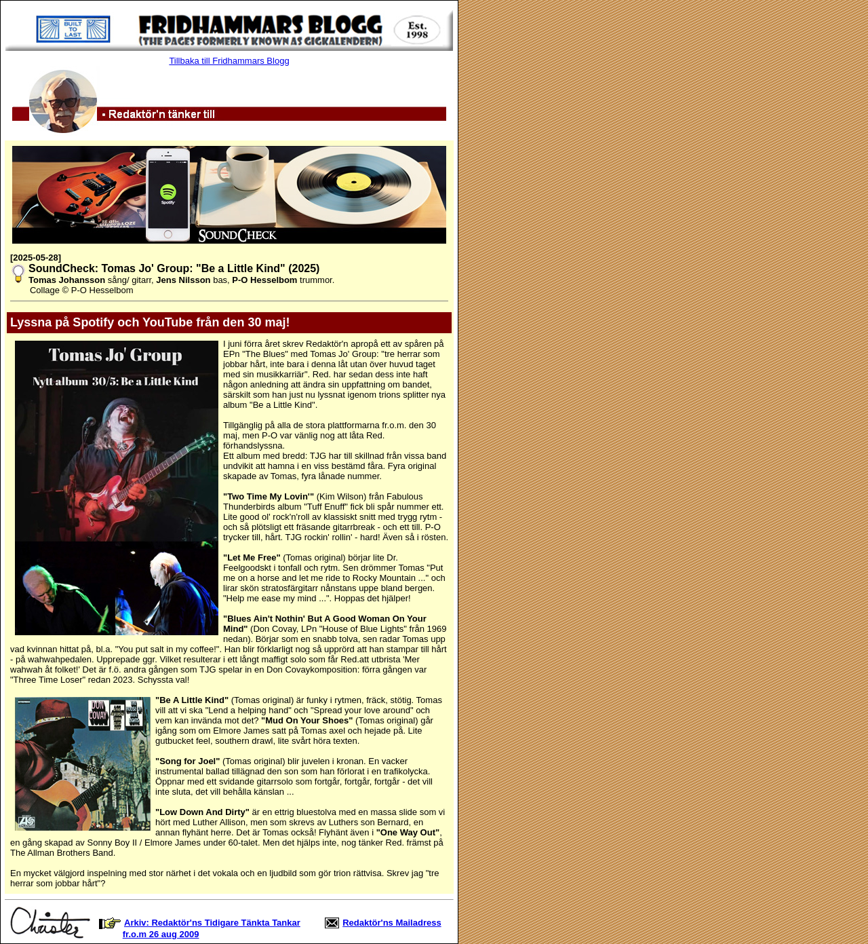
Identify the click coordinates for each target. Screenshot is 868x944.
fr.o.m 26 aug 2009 (161, 934)
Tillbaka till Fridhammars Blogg (229, 61)
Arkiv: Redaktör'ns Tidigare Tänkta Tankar (212, 923)
